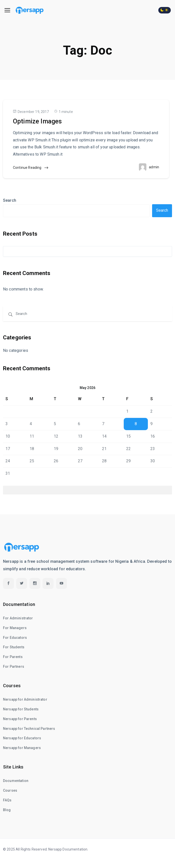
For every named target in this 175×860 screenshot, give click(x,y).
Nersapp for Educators (22, 738)
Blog (7, 810)
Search (9, 200)
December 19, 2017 (31, 111)
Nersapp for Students (21, 709)
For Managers (15, 628)
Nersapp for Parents (20, 719)
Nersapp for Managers (22, 748)
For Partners (13, 667)
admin (154, 167)
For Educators (15, 638)
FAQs (7, 800)
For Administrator (18, 618)
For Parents (13, 657)
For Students (13, 647)
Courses (10, 790)
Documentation (15, 781)
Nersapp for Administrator (25, 699)
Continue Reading (31, 167)
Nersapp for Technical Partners (29, 729)
